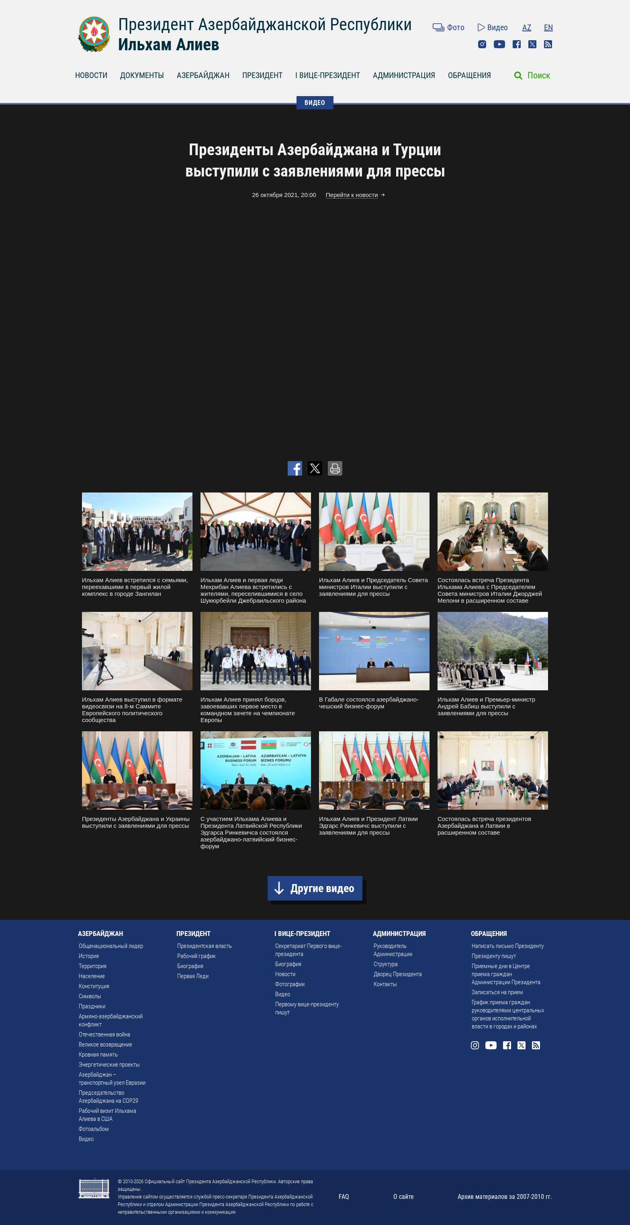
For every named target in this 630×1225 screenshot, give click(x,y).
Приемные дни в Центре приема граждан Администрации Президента (506, 974)
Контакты (385, 984)
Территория (92, 966)
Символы (90, 996)
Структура (386, 964)
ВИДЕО (315, 103)
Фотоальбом (94, 1129)
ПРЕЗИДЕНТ (262, 75)
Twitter (532, 44)
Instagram (482, 44)
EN (548, 27)
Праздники (92, 1006)
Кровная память (98, 1054)
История (89, 956)
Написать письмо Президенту (508, 946)
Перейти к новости (352, 194)
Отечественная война (104, 1034)
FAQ (344, 1196)
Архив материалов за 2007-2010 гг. (505, 1196)
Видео (497, 27)
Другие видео (322, 888)
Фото (455, 27)
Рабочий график (196, 956)
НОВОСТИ (91, 75)
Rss (548, 44)
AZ (526, 27)
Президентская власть (204, 946)
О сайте (403, 1196)
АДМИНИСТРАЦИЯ (404, 75)
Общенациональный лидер (111, 946)
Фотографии (290, 984)
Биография (190, 966)
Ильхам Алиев (168, 44)
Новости (285, 974)
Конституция (94, 986)
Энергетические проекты (109, 1064)
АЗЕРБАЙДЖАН (203, 75)
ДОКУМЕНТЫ (142, 75)
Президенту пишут (494, 956)
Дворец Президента (398, 974)
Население (92, 976)
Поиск (539, 75)
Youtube (499, 44)
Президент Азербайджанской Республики (265, 24)
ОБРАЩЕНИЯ (469, 75)
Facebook (517, 44)
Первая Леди (193, 976)
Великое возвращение (105, 1044)
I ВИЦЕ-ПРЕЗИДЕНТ (327, 75)
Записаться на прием (497, 992)
